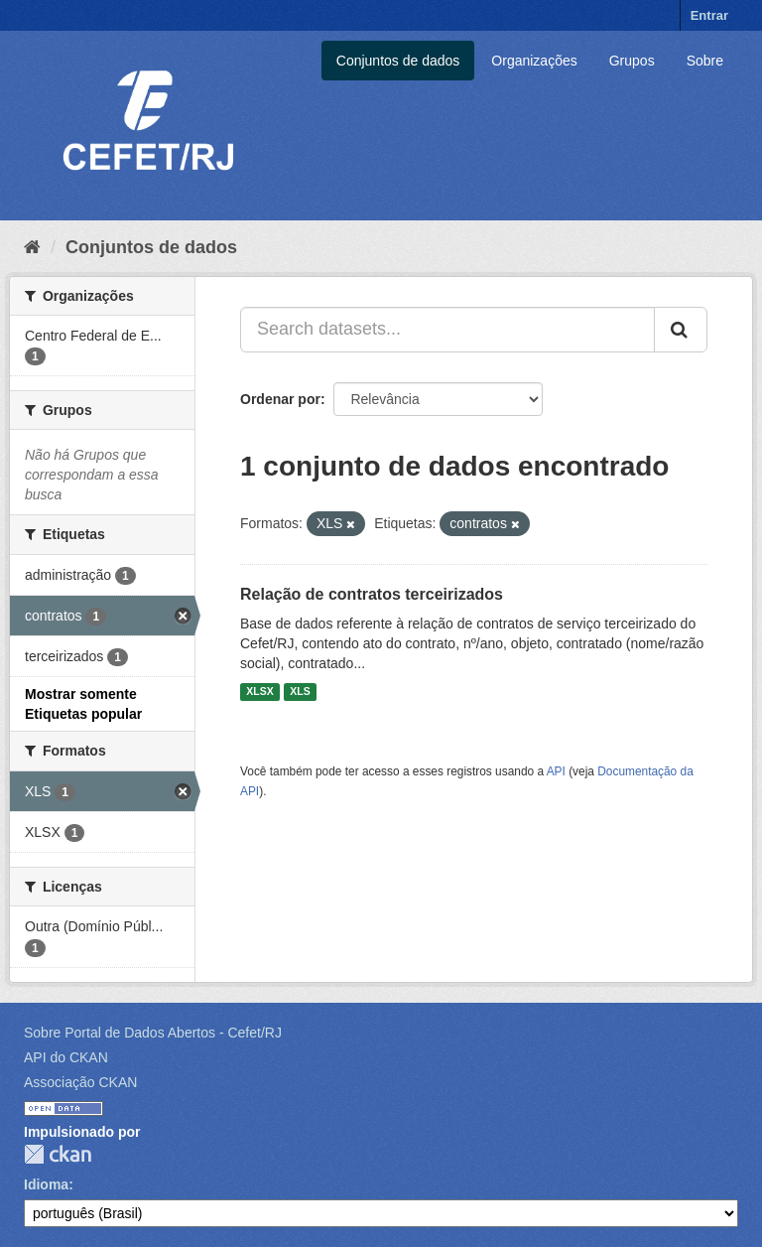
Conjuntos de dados (398, 61)
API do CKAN (66, 1057)
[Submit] (680, 329)
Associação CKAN (80, 1082)
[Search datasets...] (447, 329)
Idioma (46, 1184)
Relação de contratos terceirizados (371, 594)
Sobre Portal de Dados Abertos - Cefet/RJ (153, 1032)
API (556, 771)
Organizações (533, 61)
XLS (300, 692)
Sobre (705, 61)
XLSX (259, 692)
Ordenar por (280, 399)
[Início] (32, 247)
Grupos (632, 61)
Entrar (709, 15)
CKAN (57, 1154)
